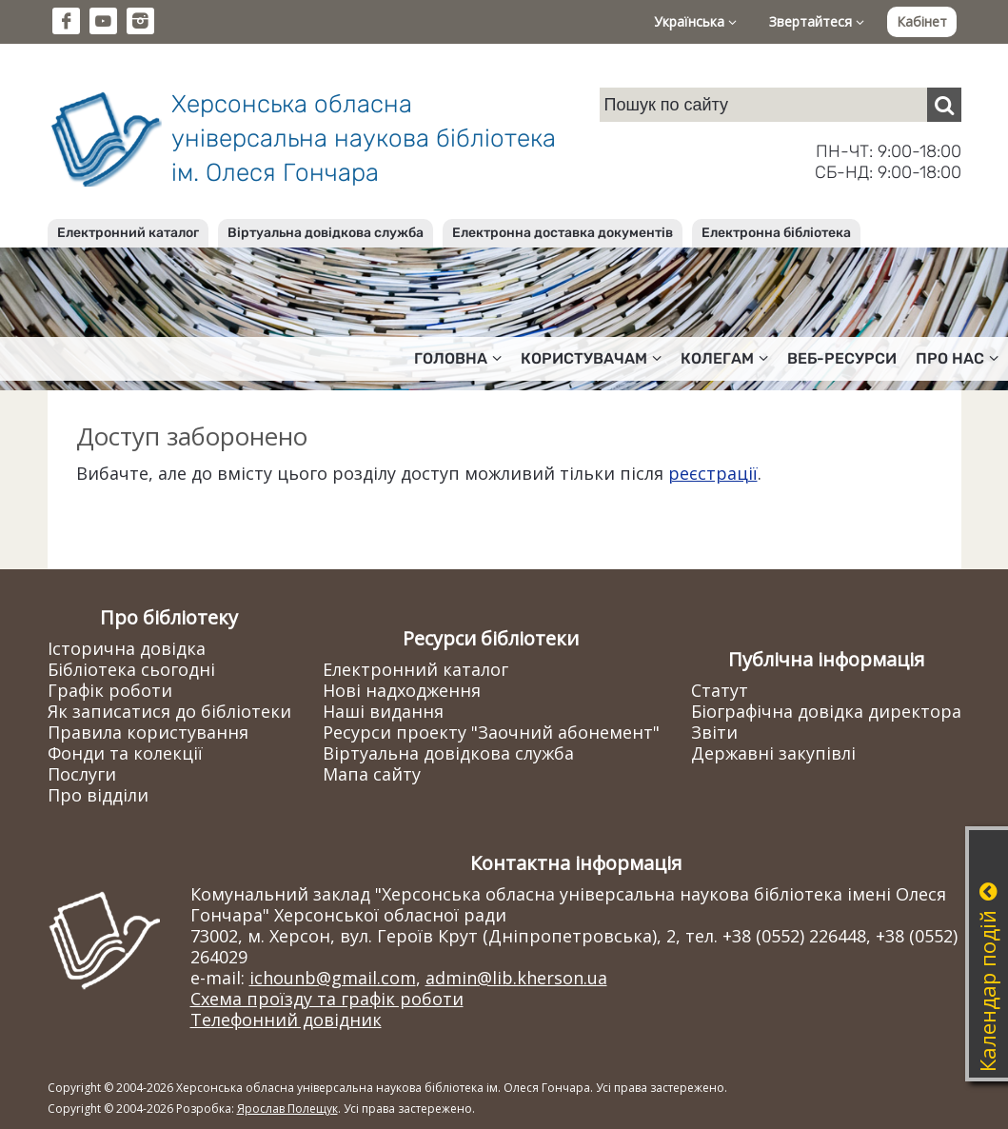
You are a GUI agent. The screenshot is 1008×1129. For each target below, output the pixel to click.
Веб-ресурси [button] (842, 358)
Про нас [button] (957, 358)
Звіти (714, 732)
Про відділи (98, 794)
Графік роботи (110, 690)
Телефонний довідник (286, 1019)
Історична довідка (127, 648)
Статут (719, 690)
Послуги (82, 774)
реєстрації (713, 473)
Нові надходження (402, 690)
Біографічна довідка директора (826, 711)
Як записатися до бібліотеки (169, 711)
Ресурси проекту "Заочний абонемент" (491, 732)
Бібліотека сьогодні (131, 669)
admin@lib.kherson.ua (516, 977)
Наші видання (383, 711)
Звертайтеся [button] (816, 21)
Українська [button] (695, 21)
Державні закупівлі (773, 753)
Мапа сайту (372, 774)
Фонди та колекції (125, 753)
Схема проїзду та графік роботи (327, 998)
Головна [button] (458, 358)
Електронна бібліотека (776, 233)
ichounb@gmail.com (332, 977)
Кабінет (922, 21)
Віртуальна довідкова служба (325, 233)
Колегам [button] (724, 358)
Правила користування (148, 732)
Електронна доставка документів (562, 233)
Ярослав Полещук (287, 1108)
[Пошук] (944, 105)
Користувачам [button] (591, 358)
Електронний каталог (128, 233)
